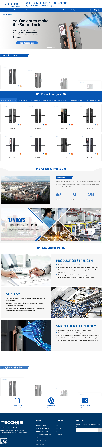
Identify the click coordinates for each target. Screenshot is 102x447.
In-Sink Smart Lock (41, 441)
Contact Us (59, 434)
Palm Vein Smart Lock (42, 431)
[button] (94, 28)
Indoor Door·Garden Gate (42, 438)
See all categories (41, 425)
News (57, 425)
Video (57, 431)
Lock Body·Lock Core (41, 444)
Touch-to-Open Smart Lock (43, 428)
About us (58, 428)
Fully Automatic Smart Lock (43, 434)
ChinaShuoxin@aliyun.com (50, 6)
